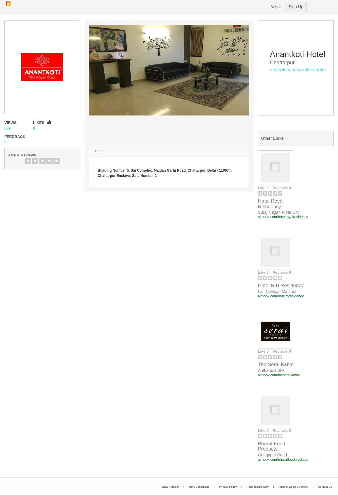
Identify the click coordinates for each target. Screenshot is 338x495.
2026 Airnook (170, 486)
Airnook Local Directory (293, 486)
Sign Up (296, 6)
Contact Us (325, 486)
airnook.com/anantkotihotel (298, 69)
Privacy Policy (228, 486)
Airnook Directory (258, 486)
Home (98, 151)
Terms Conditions (198, 486)
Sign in (276, 7)
